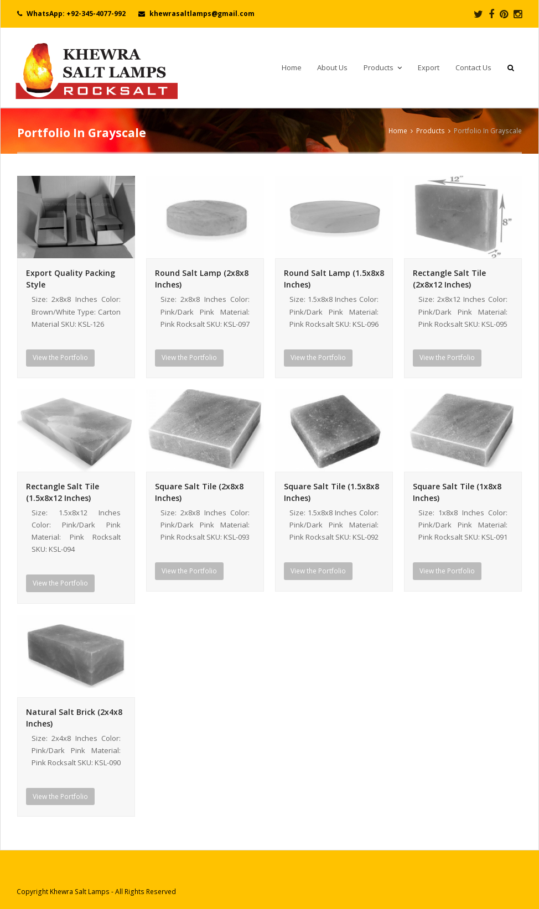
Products (430, 130)
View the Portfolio (60, 357)
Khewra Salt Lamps (80, 891)
